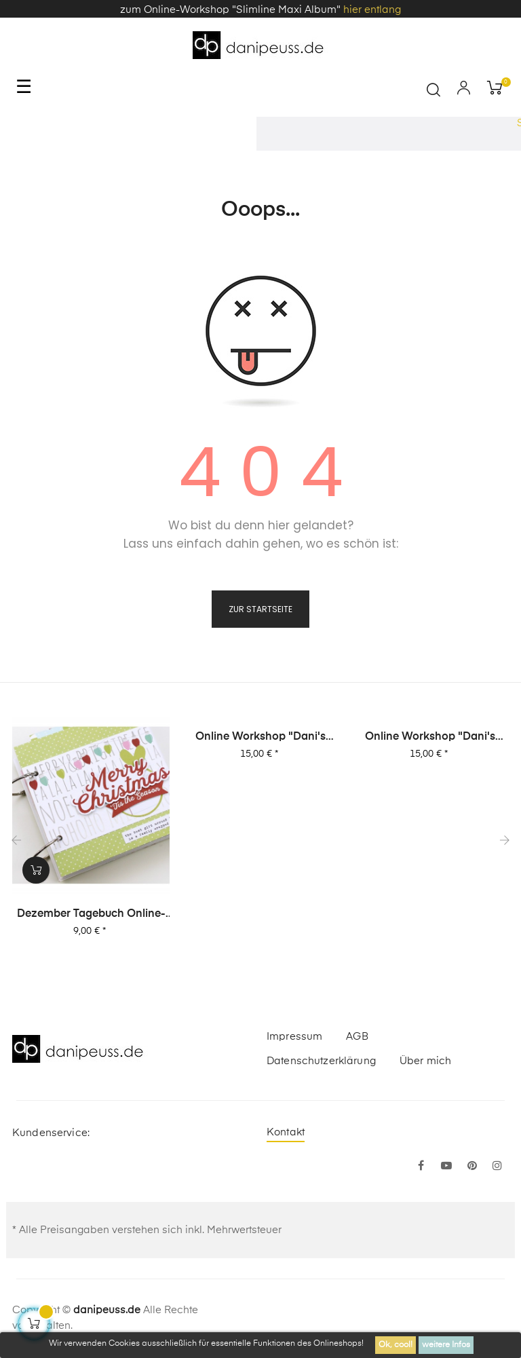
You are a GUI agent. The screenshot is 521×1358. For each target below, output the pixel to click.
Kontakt (286, 1132)
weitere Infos (446, 1345)
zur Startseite (260, 609)
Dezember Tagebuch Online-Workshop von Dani (91, 915)
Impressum (294, 1037)
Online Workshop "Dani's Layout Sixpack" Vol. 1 (430, 738)
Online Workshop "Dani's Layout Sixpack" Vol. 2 (260, 738)
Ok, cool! (395, 1345)
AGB (357, 1037)
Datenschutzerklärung (321, 1061)
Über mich (425, 1061)
